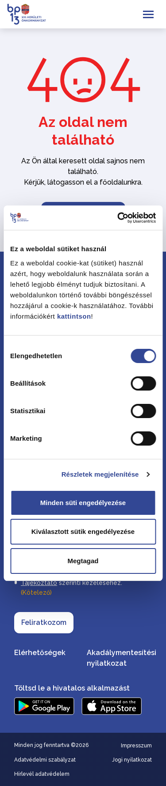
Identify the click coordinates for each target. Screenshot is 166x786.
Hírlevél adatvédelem (41, 774)
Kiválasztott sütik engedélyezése (83, 531)
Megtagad (82, 561)
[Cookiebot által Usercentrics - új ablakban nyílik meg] (118, 218)
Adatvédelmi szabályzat (45, 760)
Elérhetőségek (40, 652)
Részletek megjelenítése (100, 474)
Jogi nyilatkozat (132, 760)
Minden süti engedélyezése (83, 502)
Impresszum (136, 746)
